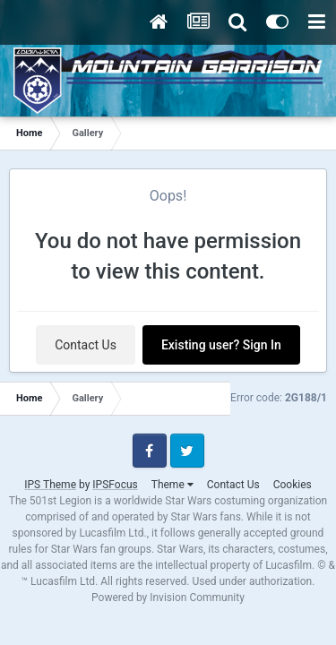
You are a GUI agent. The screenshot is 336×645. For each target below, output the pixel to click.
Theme (172, 484)
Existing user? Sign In (221, 345)
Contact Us (85, 345)
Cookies (292, 484)
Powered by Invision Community (168, 597)
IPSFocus (114, 484)
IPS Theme (50, 484)
